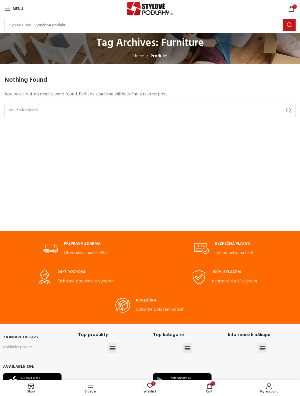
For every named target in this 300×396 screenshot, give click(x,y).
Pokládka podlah (18, 347)
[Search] (150, 25)
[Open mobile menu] (13, 9)
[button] (112, 348)
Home (138, 56)
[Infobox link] (75, 248)
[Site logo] (150, 8)
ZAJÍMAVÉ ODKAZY (21, 337)
